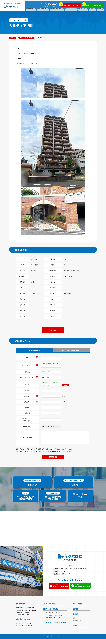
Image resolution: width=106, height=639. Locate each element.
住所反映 (65, 385)
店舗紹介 (91, 9)
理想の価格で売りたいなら (25, 608)
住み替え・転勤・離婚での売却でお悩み (53, 613)
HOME (12, 37)
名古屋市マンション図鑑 (27, 37)
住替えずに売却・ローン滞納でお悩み (52, 615)
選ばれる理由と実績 (42, 9)
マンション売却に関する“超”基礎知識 (55, 623)
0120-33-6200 (49, 4)
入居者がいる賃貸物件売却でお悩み (52, 618)
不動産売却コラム (77, 620)
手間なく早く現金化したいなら (26, 610)
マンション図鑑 (82, 9)
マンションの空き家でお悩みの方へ (24, 625)
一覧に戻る (53, 330)
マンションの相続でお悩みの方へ (24, 623)
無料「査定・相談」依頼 (69, 4)
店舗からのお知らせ (77, 618)
